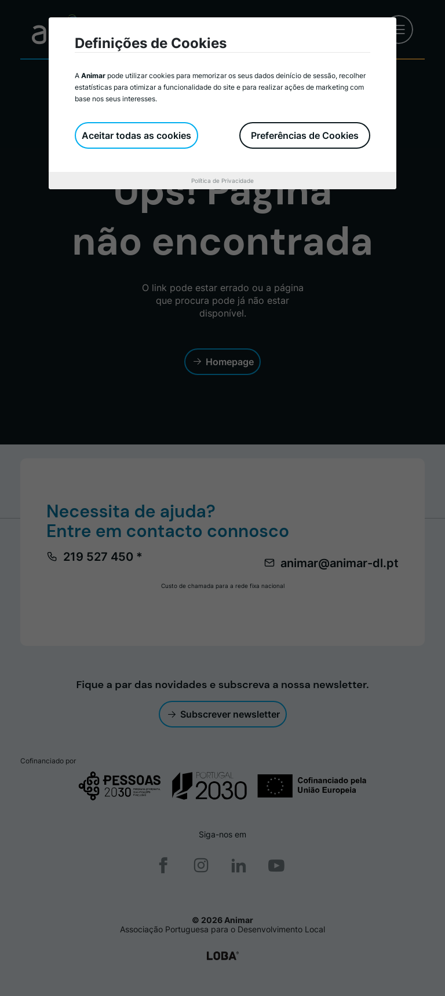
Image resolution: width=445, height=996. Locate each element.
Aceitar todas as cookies (136, 135)
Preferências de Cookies (305, 135)
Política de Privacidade (222, 180)
